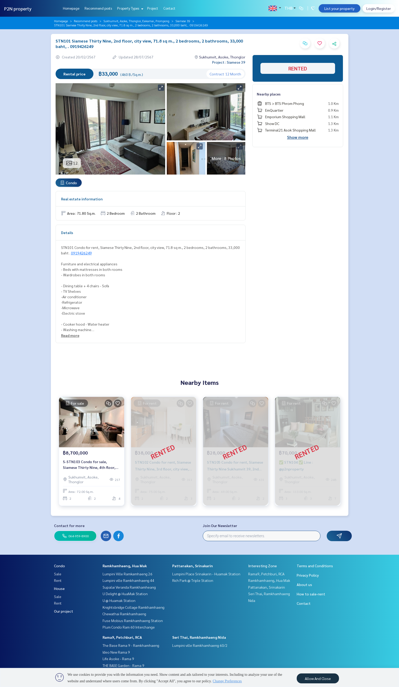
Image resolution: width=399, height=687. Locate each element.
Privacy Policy (308, 575)
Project (152, 8)
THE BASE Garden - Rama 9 (123, 665)
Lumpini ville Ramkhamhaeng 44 (128, 580)
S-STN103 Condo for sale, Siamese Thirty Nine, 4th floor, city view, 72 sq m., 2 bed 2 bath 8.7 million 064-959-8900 (89, 464)
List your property (339, 8)
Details (67, 232)
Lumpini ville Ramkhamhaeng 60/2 (200, 645)
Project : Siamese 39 (228, 62)
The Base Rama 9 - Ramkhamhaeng (131, 645)
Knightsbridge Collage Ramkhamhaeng (133, 607)
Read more (70, 335)
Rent (58, 580)
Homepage (71, 8)
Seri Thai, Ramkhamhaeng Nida (199, 637)
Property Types (129, 8)
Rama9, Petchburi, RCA (122, 637)
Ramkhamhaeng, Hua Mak (125, 565)
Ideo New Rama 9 (116, 652)
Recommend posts (98, 8)
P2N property (18, 8)
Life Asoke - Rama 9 (118, 658)
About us (304, 584)
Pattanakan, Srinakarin (192, 565)
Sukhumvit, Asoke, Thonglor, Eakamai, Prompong (136, 21)
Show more (297, 137)
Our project (63, 611)
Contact (169, 8)
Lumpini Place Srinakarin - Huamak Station (206, 573)
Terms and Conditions (315, 565)
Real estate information (82, 198)
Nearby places (269, 94)
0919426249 (81, 252)
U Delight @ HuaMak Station (125, 593)
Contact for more (69, 525)
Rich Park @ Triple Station (192, 580)
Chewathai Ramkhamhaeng (124, 613)
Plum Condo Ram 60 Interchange (129, 627)
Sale (57, 573)
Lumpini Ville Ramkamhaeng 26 (127, 573)
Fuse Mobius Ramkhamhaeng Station (133, 620)
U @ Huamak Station (119, 600)
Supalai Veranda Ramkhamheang (129, 587)
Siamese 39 (182, 21)
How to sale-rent (311, 594)
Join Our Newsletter (220, 525)
